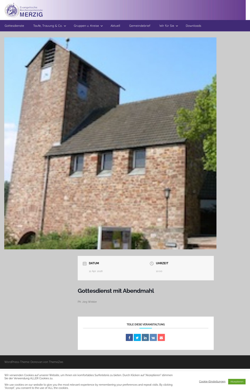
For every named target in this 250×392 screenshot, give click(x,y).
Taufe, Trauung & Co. (49, 25)
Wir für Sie (168, 25)
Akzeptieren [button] (236, 381)
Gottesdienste (14, 25)
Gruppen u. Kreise (88, 25)
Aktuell (115, 25)
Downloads (193, 25)
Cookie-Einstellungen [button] (212, 381)
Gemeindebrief (139, 25)
